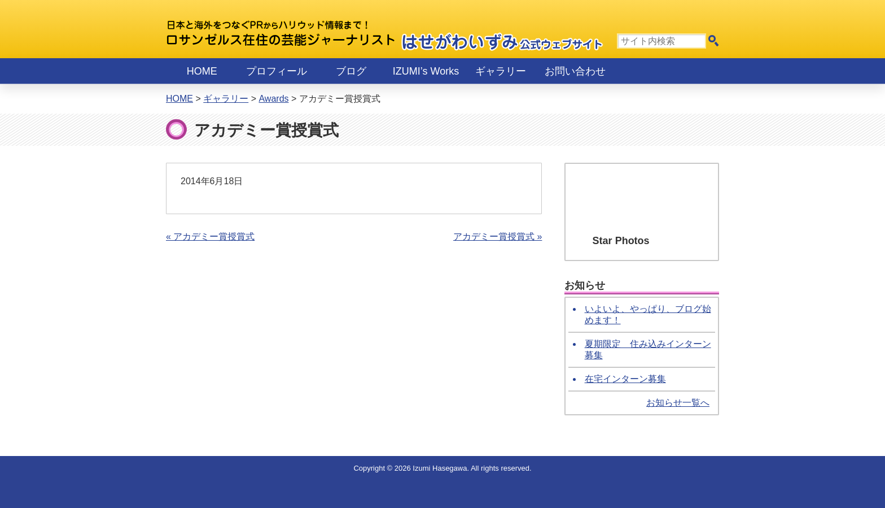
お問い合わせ (575, 71)
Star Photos (621, 240)
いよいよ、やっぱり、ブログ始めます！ (648, 314)
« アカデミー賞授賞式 (210, 236)
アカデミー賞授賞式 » (497, 236)
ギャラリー (500, 71)
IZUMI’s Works (426, 71)
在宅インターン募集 (625, 379)
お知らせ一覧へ (677, 402)
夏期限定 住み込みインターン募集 (648, 349)
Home (202, 71)
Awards (273, 98)
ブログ (351, 71)
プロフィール (276, 71)
